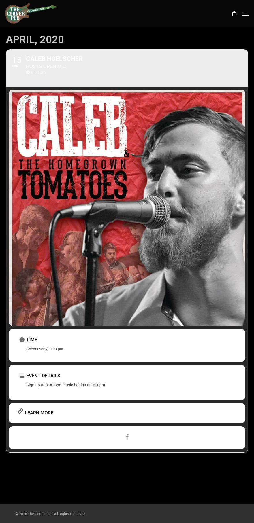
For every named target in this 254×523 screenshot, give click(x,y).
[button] (245, 13)
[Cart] (234, 13)
